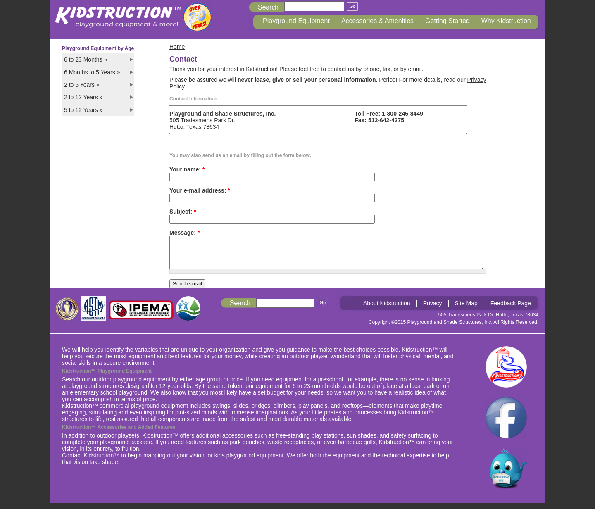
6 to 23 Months (85, 59)
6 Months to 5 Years (92, 72)
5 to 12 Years (83, 110)
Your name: (187, 169)
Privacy (432, 309)
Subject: (182, 211)
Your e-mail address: (199, 190)
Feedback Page (510, 309)
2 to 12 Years (83, 97)
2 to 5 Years (82, 84)
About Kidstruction (386, 309)
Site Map (466, 309)
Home (177, 46)
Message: (184, 232)
